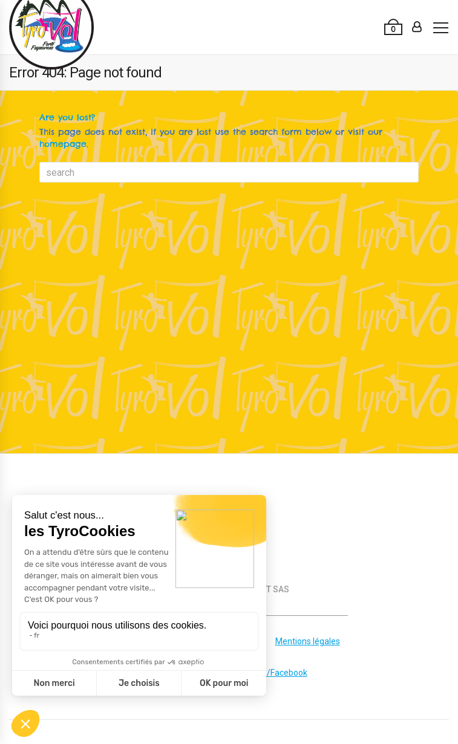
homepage (63, 143)
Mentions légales (307, 641)
